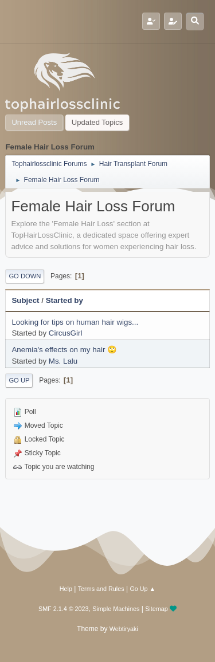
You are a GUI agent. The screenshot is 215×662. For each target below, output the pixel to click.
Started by (64, 300)
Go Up (19, 380)
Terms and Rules (101, 588)
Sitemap (156, 608)
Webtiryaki (124, 628)
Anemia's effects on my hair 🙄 (64, 349)
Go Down (25, 276)
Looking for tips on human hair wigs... (74, 322)
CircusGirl (66, 333)
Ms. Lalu (63, 361)
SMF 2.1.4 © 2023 (63, 608)
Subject (25, 300)
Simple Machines (115, 608)
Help (66, 588)
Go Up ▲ (142, 588)
